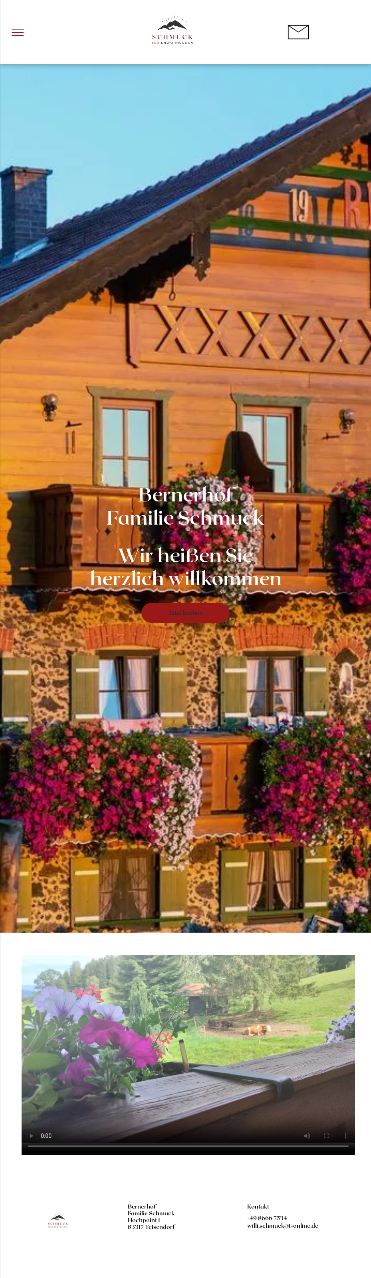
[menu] (17, 32)
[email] (348, 1254)
